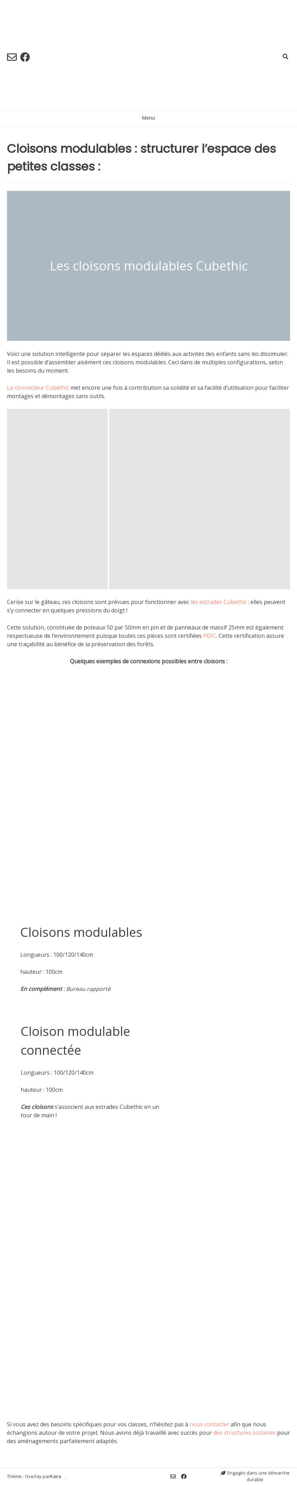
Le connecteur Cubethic (38, 387)
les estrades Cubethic (219, 602)
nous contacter (209, 1424)
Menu (148, 118)
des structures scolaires (244, 1433)
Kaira (55, 1476)
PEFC (209, 636)
